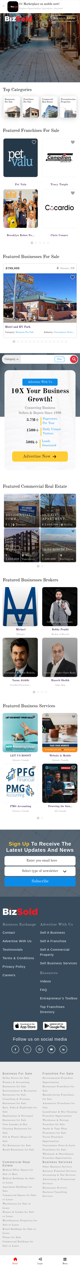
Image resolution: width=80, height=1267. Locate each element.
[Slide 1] (32, 242)
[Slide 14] (66, 341)
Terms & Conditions (18, 958)
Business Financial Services (60, 1171)
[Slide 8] (42, 341)
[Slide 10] (50, 341)
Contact (9, 932)
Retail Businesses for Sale (18, 1150)
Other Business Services (57, 1167)
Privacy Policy (14, 966)
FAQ (43, 990)
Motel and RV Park (18, 326)
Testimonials (13, 949)
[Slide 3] (40, 242)
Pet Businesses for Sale (17, 1145)
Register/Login (64, 18)
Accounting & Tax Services (59, 1175)
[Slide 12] (58, 341)
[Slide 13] (62, 341)
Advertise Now (40, 456)
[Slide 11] (54, 341)
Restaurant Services (55, 1188)
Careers (9, 975)
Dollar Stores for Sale (16, 1078)
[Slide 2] (36, 242)
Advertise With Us (40, 382)
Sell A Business (52, 932)
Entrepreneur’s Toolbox (59, 998)
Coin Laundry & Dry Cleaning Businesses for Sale (17, 1128)
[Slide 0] (38, 818)
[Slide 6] (34, 341)
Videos (45, 981)
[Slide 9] (46, 341)
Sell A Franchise (53, 941)
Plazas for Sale (12, 1237)
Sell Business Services (58, 963)
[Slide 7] (38, 341)
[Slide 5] (48, 242)
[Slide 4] (44, 242)
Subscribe (40, 881)
